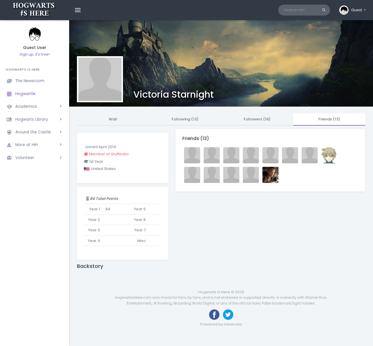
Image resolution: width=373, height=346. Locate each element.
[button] (353, 10)
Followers (257, 119)
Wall (113, 119)
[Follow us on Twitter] (228, 314)
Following (185, 119)
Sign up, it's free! (35, 54)
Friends (329, 119)
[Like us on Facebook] (214, 314)
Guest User (34, 48)
